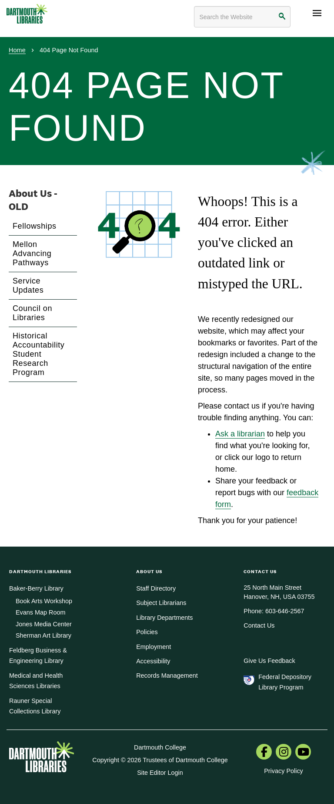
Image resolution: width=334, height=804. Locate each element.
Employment (153, 646)
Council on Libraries (32, 313)
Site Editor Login (160, 772)
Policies (147, 631)
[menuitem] (264, 752)
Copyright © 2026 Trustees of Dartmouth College (159, 760)
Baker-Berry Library (36, 588)
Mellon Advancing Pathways (32, 253)
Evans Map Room (40, 612)
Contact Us (259, 625)
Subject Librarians (161, 602)
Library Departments (164, 617)
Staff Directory (156, 588)
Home (17, 50)
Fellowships (35, 226)
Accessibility (153, 661)
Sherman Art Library (43, 635)
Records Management (167, 675)
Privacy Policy (283, 770)
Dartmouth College (160, 747)
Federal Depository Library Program (284, 682)
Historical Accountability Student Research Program (38, 354)
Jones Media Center (44, 624)
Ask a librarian (240, 433)
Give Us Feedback (269, 660)
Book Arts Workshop (44, 601)
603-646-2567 (284, 611)
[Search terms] (242, 16)
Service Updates (28, 285)
